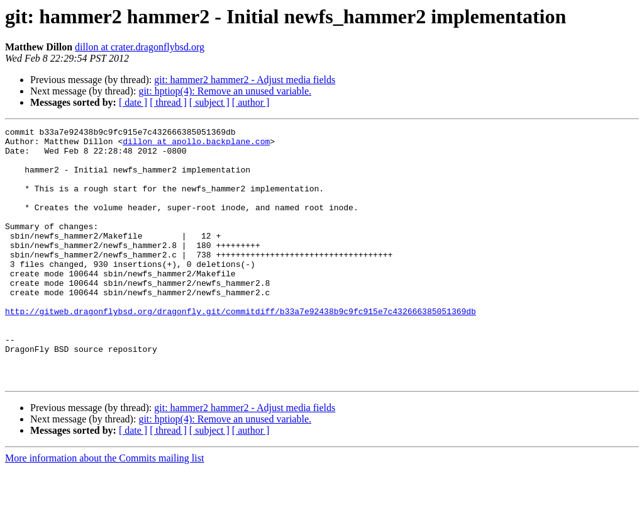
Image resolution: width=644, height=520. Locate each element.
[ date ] (133, 102)
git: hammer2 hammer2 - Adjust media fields (244, 79)
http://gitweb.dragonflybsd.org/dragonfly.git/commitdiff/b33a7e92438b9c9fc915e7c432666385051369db (240, 348)
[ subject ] (209, 102)
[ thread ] (168, 102)
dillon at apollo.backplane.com (196, 144)
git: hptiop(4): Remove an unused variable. (224, 91)
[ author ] (251, 102)
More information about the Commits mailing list (104, 509)
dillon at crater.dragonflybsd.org (139, 47)
